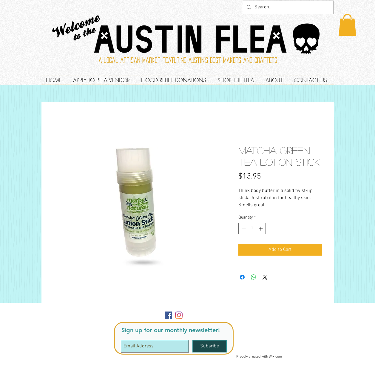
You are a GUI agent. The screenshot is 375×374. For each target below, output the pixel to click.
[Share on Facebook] (242, 277)
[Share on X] (264, 277)
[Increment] (261, 228)
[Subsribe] (209, 346)
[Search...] (287, 7)
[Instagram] (179, 315)
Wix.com (275, 357)
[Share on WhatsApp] (253, 277)
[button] (347, 25)
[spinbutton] (252, 228)
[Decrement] (243, 228)
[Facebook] (168, 315)
